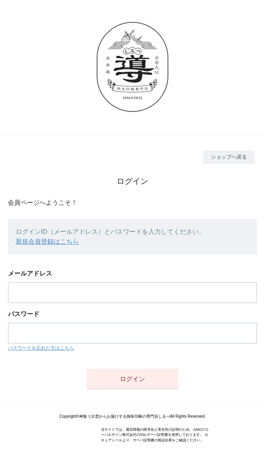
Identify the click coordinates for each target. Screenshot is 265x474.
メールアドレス (30, 273)
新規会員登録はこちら (47, 241)
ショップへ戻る (229, 157)
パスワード (23, 314)
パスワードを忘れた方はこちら (41, 348)
